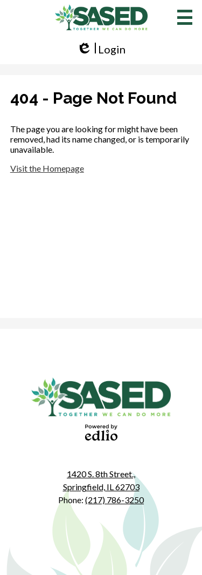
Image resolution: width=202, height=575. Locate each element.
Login (101, 49)
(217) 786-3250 (114, 500)
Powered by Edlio (101, 432)
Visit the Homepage (47, 168)
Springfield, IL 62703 (101, 480)
